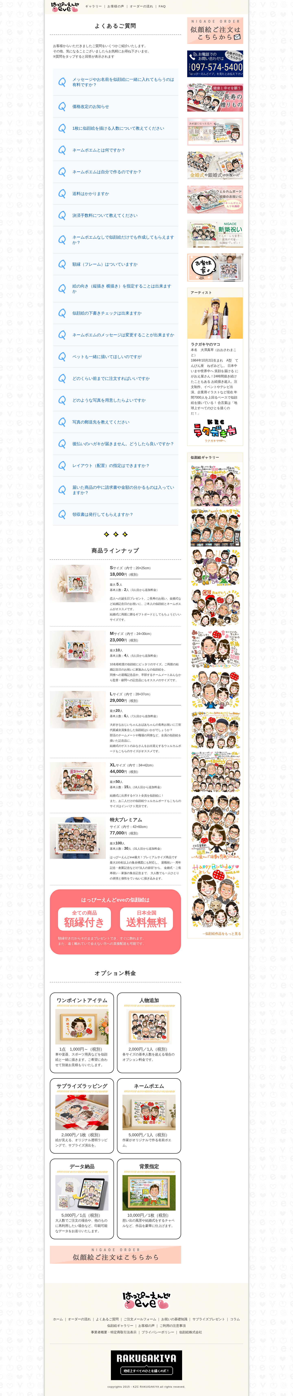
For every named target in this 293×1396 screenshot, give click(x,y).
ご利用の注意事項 (173, 1325)
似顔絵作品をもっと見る (223, 933)
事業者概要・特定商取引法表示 (114, 1332)
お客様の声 (115, 6)
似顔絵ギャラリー (120, 1325)
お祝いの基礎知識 (174, 1319)
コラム (235, 1319)
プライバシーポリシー (158, 1332)
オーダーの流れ (141, 6)
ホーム (58, 1319)
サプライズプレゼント (208, 1319)
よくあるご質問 (107, 1319)
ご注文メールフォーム (140, 1319)
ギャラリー (93, 6)
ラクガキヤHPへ (215, 430)
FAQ (162, 6)
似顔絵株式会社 (190, 1332)
